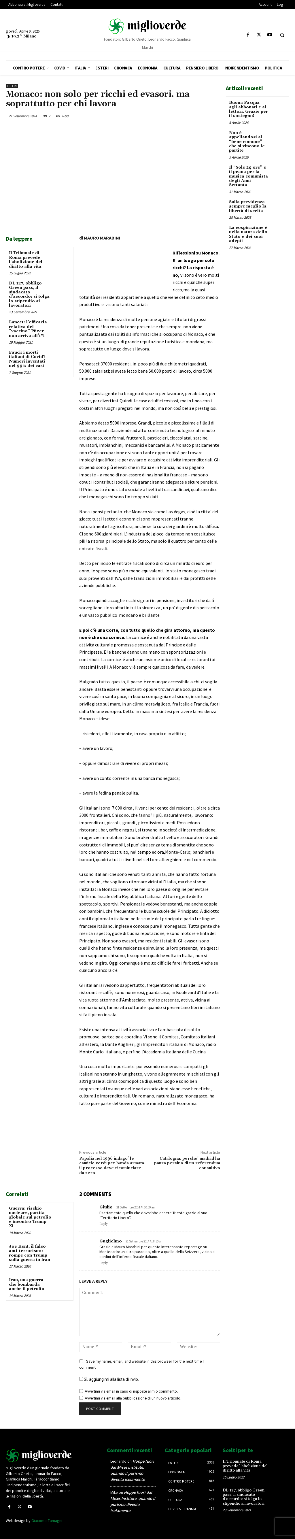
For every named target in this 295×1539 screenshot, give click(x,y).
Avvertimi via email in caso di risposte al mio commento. (131, 1391)
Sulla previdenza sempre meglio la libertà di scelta (247, 206)
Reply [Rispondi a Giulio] (103, 1224)
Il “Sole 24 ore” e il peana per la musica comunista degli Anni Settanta (248, 176)
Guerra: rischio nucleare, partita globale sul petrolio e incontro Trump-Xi (30, 1217)
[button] (282, 35)
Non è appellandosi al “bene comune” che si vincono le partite (247, 141)
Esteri (12, 86)
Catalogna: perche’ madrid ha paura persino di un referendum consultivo (187, 1163)
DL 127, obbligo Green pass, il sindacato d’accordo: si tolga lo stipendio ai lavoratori (29, 294)
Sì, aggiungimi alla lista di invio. (109, 1379)
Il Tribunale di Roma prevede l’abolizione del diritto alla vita (25, 259)
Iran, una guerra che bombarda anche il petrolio (26, 1284)
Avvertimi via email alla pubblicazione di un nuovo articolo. (133, 1398)
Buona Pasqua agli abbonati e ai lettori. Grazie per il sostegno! (248, 109)
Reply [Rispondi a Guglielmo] (103, 1263)
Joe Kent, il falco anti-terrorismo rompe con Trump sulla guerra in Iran (29, 1253)
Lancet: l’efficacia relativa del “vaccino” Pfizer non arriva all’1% (28, 329)
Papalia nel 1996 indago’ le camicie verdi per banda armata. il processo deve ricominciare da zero (112, 1166)
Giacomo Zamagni (46, 1520)
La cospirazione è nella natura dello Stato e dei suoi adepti (248, 234)
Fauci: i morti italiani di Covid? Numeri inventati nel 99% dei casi (27, 359)
